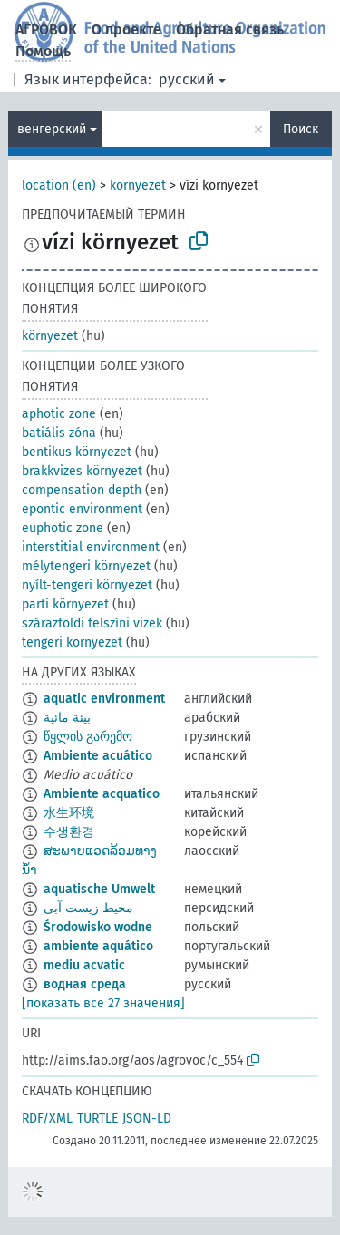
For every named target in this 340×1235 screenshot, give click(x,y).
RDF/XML (47, 1118)
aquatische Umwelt (99, 889)
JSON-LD (146, 1118)
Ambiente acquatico (102, 794)
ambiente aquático (98, 946)
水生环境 (69, 813)
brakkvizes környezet (82, 471)
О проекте (126, 29)
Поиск (300, 129)
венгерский (51, 129)
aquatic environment (104, 698)
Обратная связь (230, 29)
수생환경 (69, 832)
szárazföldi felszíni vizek (92, 623)
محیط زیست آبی (88, 908)
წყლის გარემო (88, 736)
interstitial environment (91, 547)
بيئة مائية (67, 717)
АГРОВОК (46, 29)
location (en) (59, 185)
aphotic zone (59, 414)
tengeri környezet (72, 642)
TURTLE (97, 1118)
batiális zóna (59, 433)
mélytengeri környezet (86, 566)
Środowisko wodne (98, 927)
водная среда (85, 984)
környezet (138, 185)
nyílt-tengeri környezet (87, 585)
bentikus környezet (76, 452)
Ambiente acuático (98, 755)
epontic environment (82, 509)
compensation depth (81, 490)
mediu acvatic (84, 965)
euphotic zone (62, 528)
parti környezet (65, 604)
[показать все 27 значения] (103, 1003)
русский (187, 79)
